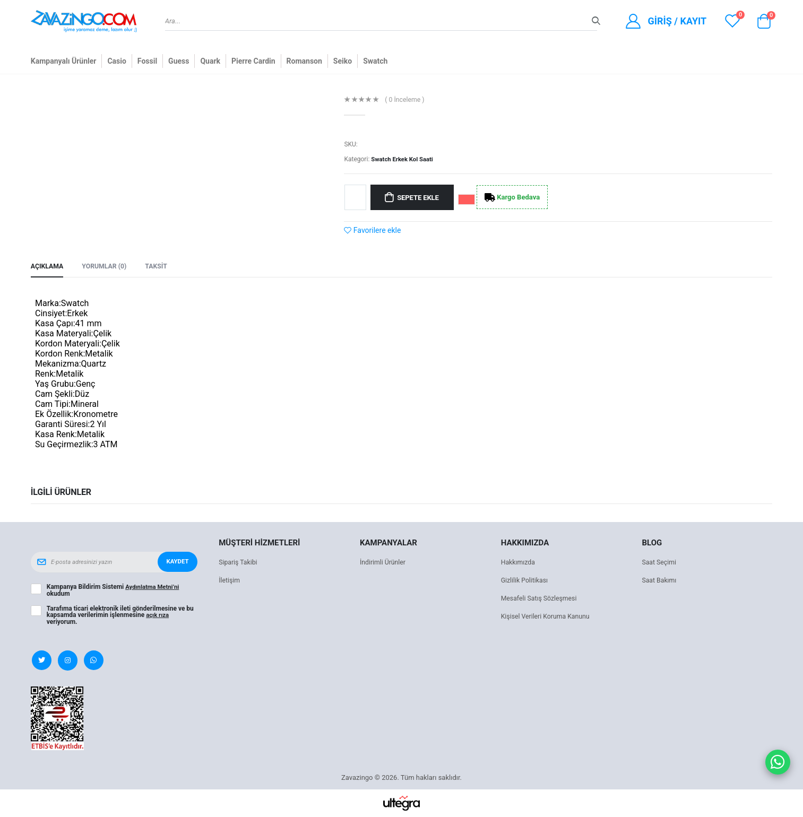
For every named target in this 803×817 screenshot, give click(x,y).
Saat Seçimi (660, 563)
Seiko (342, 61)
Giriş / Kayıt (676, 21)
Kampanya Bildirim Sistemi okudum (115, 591)
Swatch (375, 61)
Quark (210, 61)
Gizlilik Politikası (526, 581)
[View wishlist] (732, 21)
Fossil (147, 61)
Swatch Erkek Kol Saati (404, 159)
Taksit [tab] (161, 267)
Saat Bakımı (660, 581)
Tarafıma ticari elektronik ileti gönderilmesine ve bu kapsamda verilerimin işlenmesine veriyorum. (120, 615)
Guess (178, 61)
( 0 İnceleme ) (406, 100)
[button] (763, 24)
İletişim (230, 581)
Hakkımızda (519, 563)
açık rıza (158, 615)
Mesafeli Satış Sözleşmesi (541, 599)
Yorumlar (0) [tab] (107, 267)
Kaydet (176, 563)
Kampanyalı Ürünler (64, 61)
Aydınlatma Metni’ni (153, 588)
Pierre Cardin (253, 61)
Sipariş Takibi (239, 563)
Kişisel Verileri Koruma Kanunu (548, 617)
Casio (116, 61)
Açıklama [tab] (48, 267)
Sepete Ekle (421, 197)
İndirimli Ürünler (384, 563)
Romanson (304, 61)
